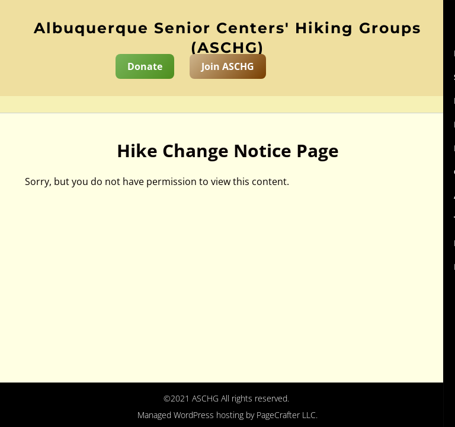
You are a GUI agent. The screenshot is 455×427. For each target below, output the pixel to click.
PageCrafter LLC (286, 414)
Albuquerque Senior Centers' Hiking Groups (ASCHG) (227, 37)
